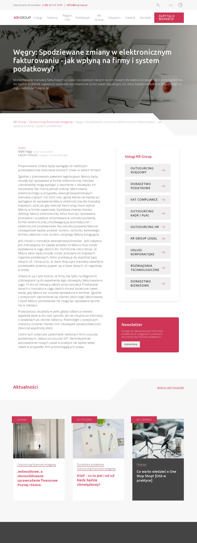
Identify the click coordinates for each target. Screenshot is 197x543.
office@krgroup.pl (76, 5)
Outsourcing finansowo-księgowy (51, 122)
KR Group (19, 122)
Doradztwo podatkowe (90, 466)
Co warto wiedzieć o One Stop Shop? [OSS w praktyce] (157, 477)
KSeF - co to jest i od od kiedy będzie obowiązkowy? (96, 481)
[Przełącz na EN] (170, 5)
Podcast (141, 466)
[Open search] (161, 5)
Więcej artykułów (170, 389)
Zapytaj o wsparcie (167, 17)
